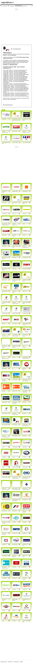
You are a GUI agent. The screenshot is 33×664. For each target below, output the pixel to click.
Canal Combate (25, 467)
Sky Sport (24, 413)
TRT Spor (3, 610)
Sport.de (13, 357)
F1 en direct (4, 202)
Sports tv (23, 610)
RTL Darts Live (4, 510)
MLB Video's (4, 246)
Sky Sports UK (4, 213)
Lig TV (3, 620)
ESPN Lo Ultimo (4, 477)
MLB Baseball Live (5, 499)
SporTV (13, 457)
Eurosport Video (15, 544)
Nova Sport (14, 589)
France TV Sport (15, 142)
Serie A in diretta (4, 413)
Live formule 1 (14, 510)
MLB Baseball (4, 368)
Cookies (21, 661)
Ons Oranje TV (24, 499)
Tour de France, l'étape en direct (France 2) (16, 120)
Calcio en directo (5, 313)
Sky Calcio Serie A (5, 424)
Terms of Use (10, 661)
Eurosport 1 (24, 533)
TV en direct (4, 6)
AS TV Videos (14, 323)
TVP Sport (14, 620)
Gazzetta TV (24, 435)
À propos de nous (3, 661)
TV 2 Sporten (4, 578)
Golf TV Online (14, 379)
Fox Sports (24, 457)
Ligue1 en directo (15, 313)
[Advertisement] (16, 27)
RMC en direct (14, 131)
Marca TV (3, 323)
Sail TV (23, 223)
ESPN (3, 467)
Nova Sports (24, 589)
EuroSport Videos (25, 313)
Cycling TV (24, 213)
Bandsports (4, 457)
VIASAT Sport (14, 578)
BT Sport (13, 213)
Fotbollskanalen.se (5, 555)
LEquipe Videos (14, 191)
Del (12, 368)
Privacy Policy (16, 661)
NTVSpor (13, 610)
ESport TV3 (24, 291)
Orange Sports (24, 191)
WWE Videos (14, 268)
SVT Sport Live (14, 533)
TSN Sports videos (25, 268)
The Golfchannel (25, 257)
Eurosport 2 (4, 544)
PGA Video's (14, 257)
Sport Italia (24, 402)
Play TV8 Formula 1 (9, 104)
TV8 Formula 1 (14, 424)
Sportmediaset (4, 402)
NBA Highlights (14, 435)
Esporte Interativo (15, 467)
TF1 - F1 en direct (25, 142)
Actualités (12, 6)
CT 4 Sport (4, 589)
